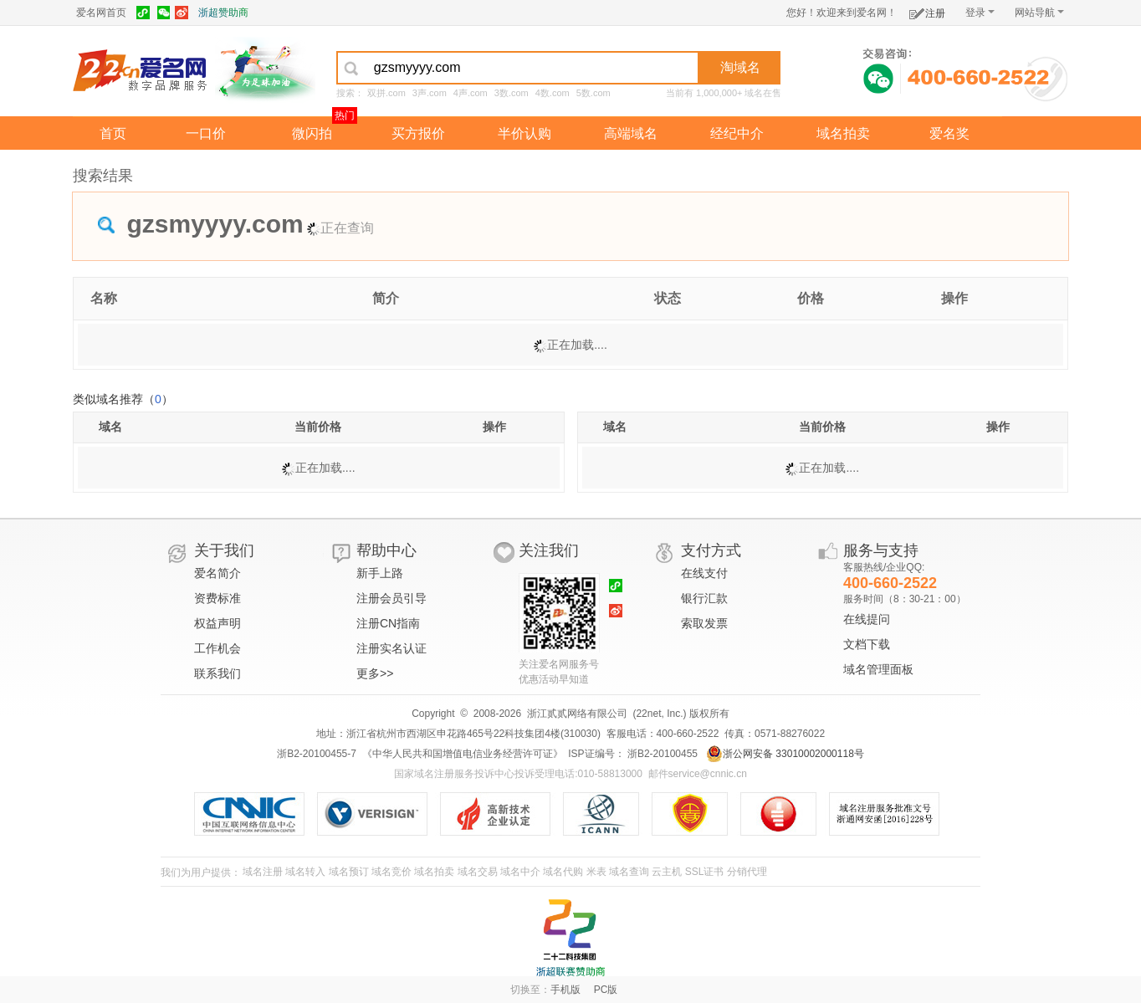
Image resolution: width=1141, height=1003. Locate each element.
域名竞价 (391, 872)
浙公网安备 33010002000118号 (785, 753)
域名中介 (520, 872)
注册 (927, 10)
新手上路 (379, 573)
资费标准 (217, 598)
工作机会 (217, 648)
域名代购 (563, 872)
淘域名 (740, 67)
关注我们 (549, 550)
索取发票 (704, 623)
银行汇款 (704, 598)
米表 (596, 872)
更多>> (374, 673)
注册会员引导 (391, 598)
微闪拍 (312, 133)
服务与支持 (880, 550)
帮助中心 (386, 550)
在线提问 (866, 619)
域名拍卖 (843, 133)
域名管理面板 (878, 669)
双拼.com (386, 93)
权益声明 (217, 623)
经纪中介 (737, 133)
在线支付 (704, 573)
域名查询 (629, 872)
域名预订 (349, 872)
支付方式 (711, 550)
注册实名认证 (391, 648)
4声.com (470, 93)
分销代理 (747, 872)
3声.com (429, 93)
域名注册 (263, 872)
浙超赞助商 (223, 12)
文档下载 (866, 644)
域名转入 (305, 872)
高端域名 (630, 133)
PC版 (606, 989)
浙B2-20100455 (661, 754)
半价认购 (524, 133)
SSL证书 (704, 872)
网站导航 (1039, 12)
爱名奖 (949, 133)
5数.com (593, 93)
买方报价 (418, 133)
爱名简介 (217, 573)
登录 (980, 12)
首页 (113, 133)
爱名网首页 (101, 12)
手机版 (565, 989)
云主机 (667, 872)
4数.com (552, 93)
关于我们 (224, 550)
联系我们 (217, 673)
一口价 (206, 133)
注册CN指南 (388, 623)
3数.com (511, 93)
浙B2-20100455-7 (316, 754)
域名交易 (478, 872)
